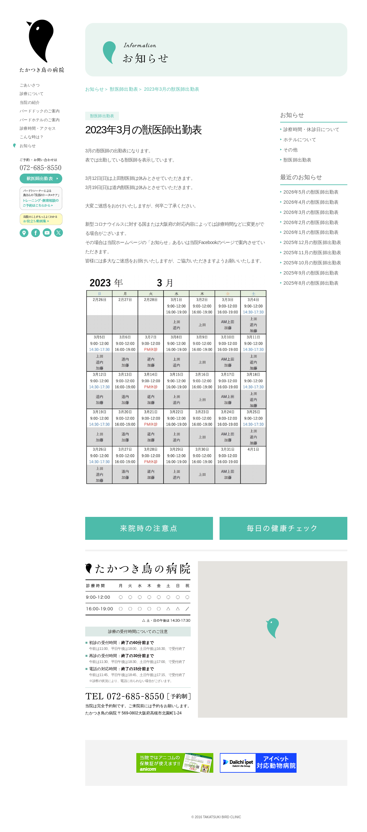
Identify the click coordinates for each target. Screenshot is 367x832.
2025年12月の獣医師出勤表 (312, 242)
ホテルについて (299, 139)
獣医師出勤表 (124, 89)
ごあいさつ (30, 85)
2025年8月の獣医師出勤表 (311, 283)
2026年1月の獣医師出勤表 (311, 232)
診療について (32, 93)
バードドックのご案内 (40, 111)
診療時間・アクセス (38, 128)
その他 (290, 149)
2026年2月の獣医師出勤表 (311, 222)
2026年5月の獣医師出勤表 (311, 192)
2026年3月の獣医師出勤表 (311, 212)
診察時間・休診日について (311, 129)
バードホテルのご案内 (40, 120)
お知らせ (28, 145)
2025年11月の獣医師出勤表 (312, 252)
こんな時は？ (32, 137)
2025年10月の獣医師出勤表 (312, 262)
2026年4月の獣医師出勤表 (311, 202)
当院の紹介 (30, 102)
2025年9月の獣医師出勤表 (311, 272)
